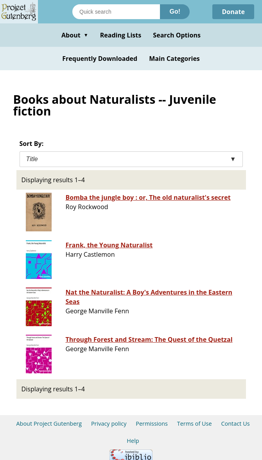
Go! (174, 11)
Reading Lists (121, 35)
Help (133, 440)
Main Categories (174, 58)
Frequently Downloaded (99, 58)
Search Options (177, 35)
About (74, 35)
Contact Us (235, 423)
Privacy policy (109, 423)
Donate (233, 11)
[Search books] (116, 11)
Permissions (152, 423)
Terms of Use (194, 423)
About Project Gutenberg (49, 423)
